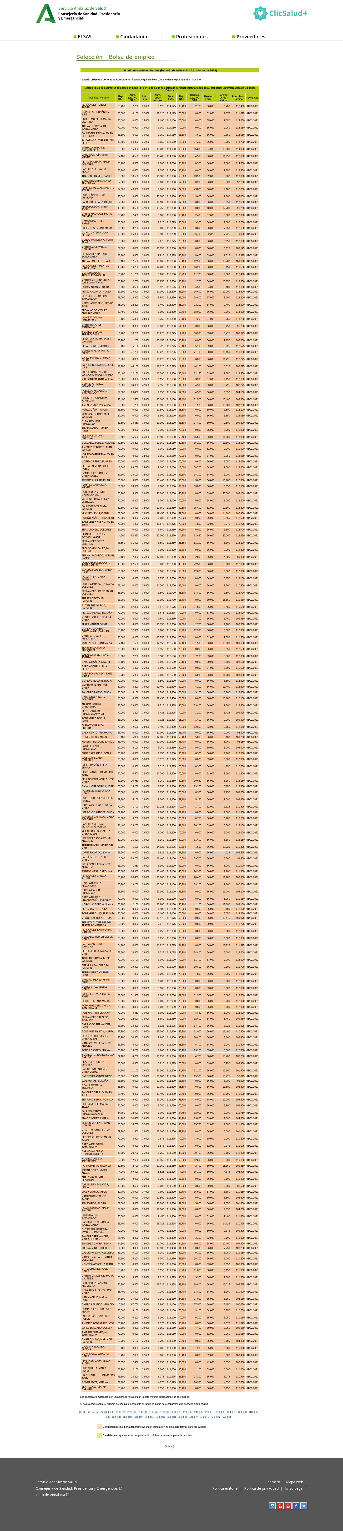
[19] (168, 1412)
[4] (93, 1412)
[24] (196, 1412)
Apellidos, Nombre (98, 97)
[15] (146, 1412)
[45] (158, 1417)
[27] (212, 1412)
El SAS (84, 36)
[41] (136, 1417)
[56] (218, 1417)
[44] (152, 1417)
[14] (140, 1412)
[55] (213, 1417)
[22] (184, 1412)
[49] (180, 1417)
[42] (141, 1417)
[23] (190, 1412)
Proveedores (251, 36)
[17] (157, 1412)
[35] (256, 1412)
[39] (125, 1417)
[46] (163, 1417)
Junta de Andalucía (50, 1494)
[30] (229, 1412)
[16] (152, 1412)
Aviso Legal (294, 1488)
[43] (147, 1417)
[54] (207, 1417)
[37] (114, 1417)
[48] (174, 1417)
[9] (113, 1412)
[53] (202, 1417)
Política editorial (225, 1488)
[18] (163, 1412)
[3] (88, 1412)
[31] (234, 1412)
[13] (135, 1412)
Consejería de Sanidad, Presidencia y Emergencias (77, 1488)
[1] (80, 1412)
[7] (105, 1412)
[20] (174, 1412)
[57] (224, 1417)
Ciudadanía (133, 36)
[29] (223, 1412)
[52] (196, 1417)
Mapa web (294, 1481)
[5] (97, 1412)
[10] (118, 1412)
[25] (201, 1412)
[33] (245, 1412)
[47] (169, 1417)
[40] (130, 1417)
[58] (229, 1417)
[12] (129, 1412)
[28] (218, 1412)
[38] (119, 1417)
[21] (179, 1412)
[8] (109, 1412)
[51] (191, 1417)
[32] (240, 1412)
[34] (251, 1412)
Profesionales (192, 36)
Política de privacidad (261, 1488)
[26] (207, 1412)
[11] (124, 1412)
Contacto (272, 1481)
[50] (185, 1417)
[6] (101, 1412)
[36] (108, 1417)
